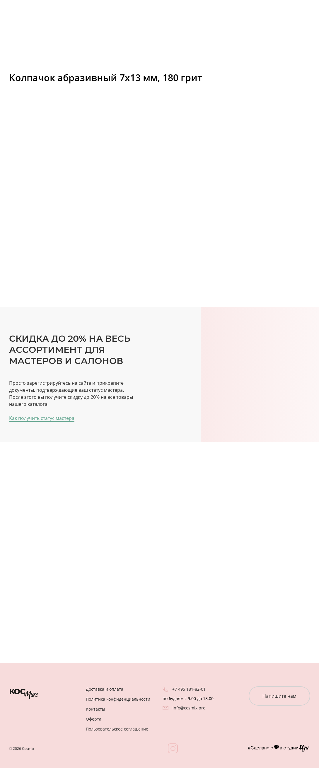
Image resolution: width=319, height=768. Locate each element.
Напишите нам (279, 696)
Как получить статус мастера (41, 418)
